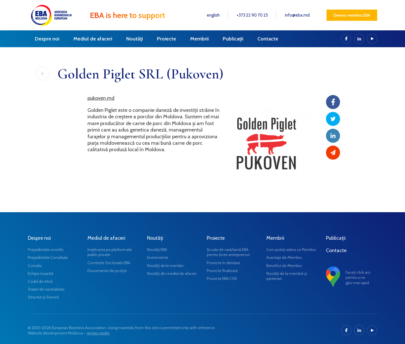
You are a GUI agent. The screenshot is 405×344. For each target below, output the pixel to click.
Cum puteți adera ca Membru (291, 249)
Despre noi (47, 39)
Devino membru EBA (352, 15)
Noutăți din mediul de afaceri (171, 273)
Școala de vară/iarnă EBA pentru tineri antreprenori (228, 252)
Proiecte (166, 39)
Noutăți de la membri (165, 265)
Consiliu (35, 265)
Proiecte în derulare (223, 262)
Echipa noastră (40, 273)
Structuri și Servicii (43, 297)
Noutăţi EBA (157, 249)
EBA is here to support (127, 15)
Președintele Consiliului (48, 257)
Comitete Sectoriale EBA (108, 262)
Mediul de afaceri (92, 39)
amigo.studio (98, 333)
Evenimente (157, 257)
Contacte (267, 39)
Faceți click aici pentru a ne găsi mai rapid (358, 277)
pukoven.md (100, 98)
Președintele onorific (46, 249)
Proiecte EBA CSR (222, 278)
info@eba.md (297, 15)
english (213, 15)
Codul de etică (40, 281)
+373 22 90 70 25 (252, 15)
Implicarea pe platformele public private (109, 252)
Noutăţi (134, 39)
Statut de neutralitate (46, 289)
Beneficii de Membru (284, 265)
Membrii (199, 39)
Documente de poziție (107, 270)
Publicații (233, 39)
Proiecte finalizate (222, 270)
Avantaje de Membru (284, 257)
